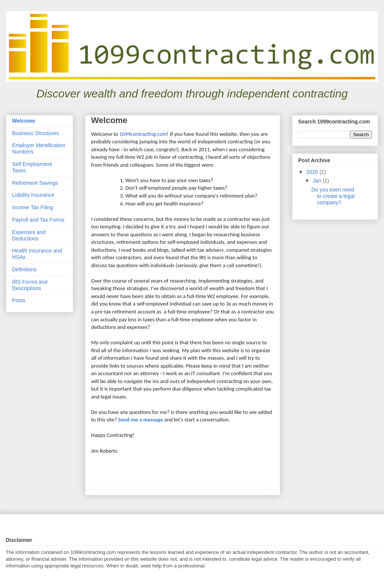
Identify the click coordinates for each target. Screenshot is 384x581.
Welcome (23, 121)
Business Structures (35, 133)
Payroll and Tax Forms (38, 220)
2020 (313, 172)
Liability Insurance (33, 195)
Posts (18, 300)
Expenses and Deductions (29, 235)
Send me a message (140, 419)
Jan (317, 181)
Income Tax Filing (32, 207)
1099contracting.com (143, 134)
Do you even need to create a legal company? (333, 196)
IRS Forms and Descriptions (29, 285)
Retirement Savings (35, 183)
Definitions (24, 269)
